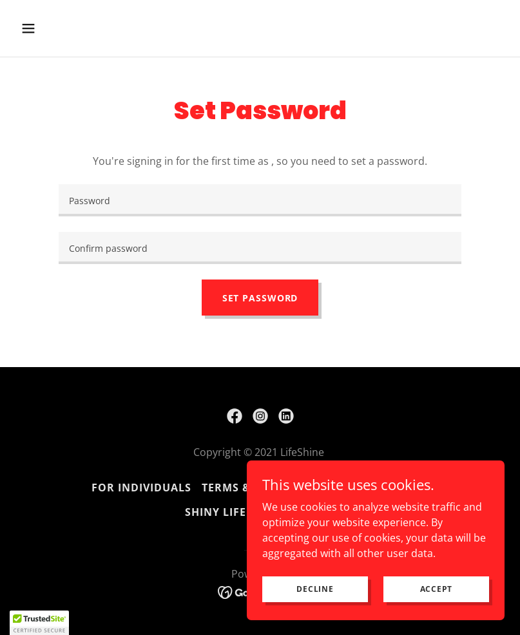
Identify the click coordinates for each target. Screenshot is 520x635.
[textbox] (260, 200)
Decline (314, 588)
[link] (234, 416)
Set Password (260, 298)
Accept (436, 588)
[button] (71, 28)
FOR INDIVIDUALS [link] (141, 487)
